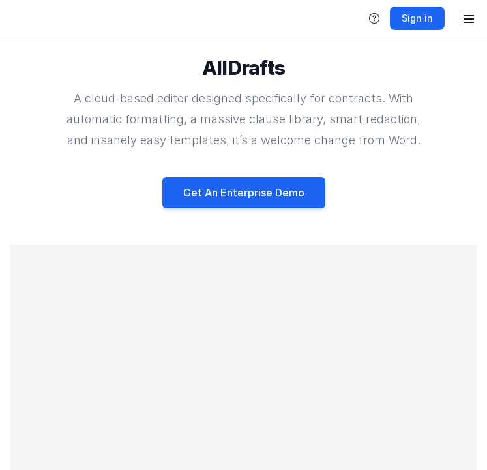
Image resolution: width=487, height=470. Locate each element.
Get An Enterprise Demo (243, 192)
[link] (18, 18)
